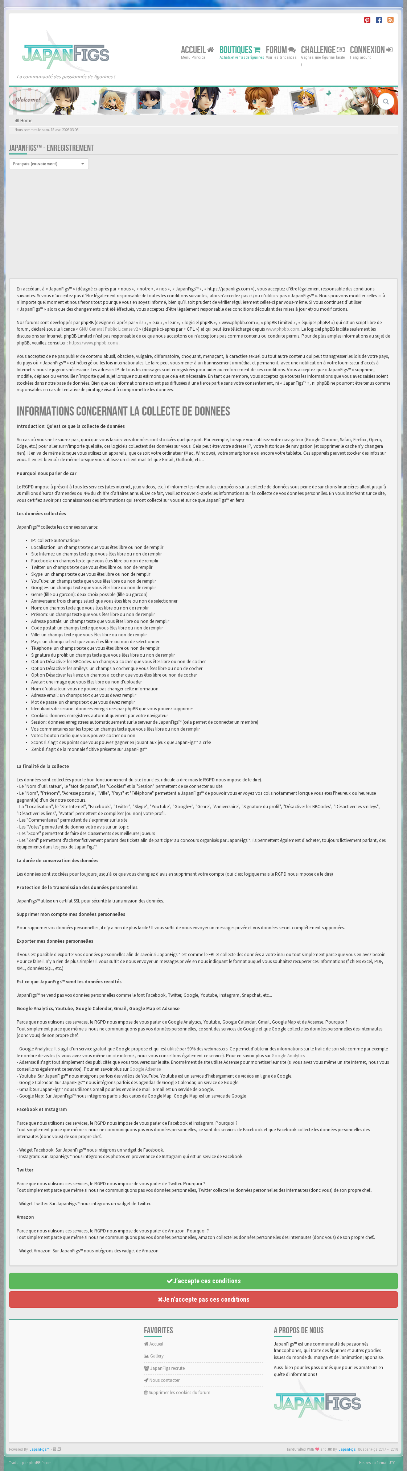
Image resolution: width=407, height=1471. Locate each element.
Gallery (154, 1356)
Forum (281, 50)
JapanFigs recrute (164, 1368)
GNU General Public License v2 (108, 329)
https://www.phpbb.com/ (94, 343)
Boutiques (239, 50)
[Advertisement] (203, 223)
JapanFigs (347, 1449)
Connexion (371, 50)
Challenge (323, 50)
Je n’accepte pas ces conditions (204, 1299)
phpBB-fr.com (40, 1462)
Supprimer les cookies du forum (177, 1392)
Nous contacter (162, 1380)
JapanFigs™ (39, 1449)
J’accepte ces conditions (203, 1281)
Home (25, 120)
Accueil (197, 50)
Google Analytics (288, 1056)
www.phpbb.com (282, 329)
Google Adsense (145, 1069)
